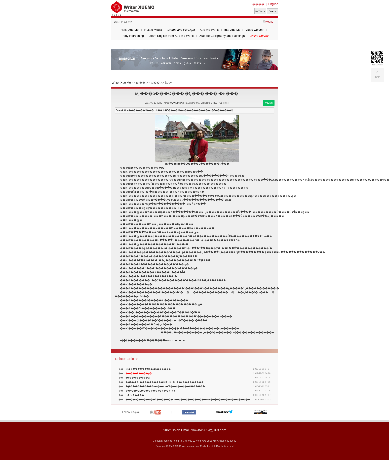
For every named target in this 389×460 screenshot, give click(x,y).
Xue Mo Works (209, 29)
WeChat (269, 103)
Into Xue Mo (232, 29)
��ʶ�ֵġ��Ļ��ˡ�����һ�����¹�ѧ (150, 390)
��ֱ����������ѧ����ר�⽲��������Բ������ (165, 386)
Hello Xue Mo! (130, 29)
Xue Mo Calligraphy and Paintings (222, 35)
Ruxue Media (153, 29)
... (139, 373)
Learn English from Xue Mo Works (171, 35)
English (273, 4)
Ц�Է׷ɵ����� (135, 395)
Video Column (254, 29)
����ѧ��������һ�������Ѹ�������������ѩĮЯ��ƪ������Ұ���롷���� (188, 399)
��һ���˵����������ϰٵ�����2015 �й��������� (165, 382)
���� (258, 4)
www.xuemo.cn (179, 103)
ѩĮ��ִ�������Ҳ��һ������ (148, 369)
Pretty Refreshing (132, 35)
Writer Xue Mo (121, 82)
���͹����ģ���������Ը (138, 377)
